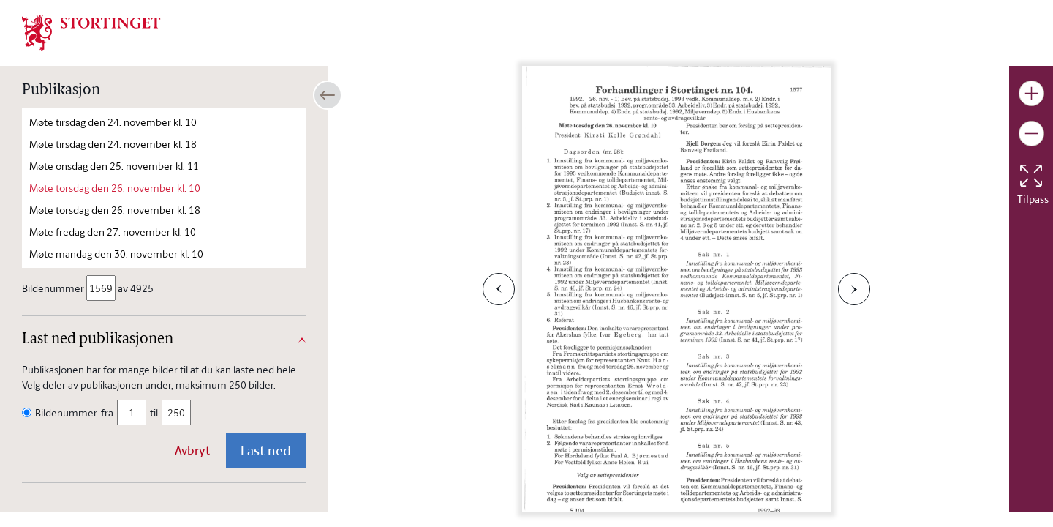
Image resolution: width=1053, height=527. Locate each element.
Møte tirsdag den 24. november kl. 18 (113, 144)
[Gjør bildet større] (1031, 93)
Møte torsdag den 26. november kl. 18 (114, 210)
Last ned (266, 450)
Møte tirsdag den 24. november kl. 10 (113, 122)
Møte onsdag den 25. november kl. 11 (114, 166)
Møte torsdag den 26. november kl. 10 (114, 188)
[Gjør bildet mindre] (1031, 133)
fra (107, 412)
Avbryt (192, 450)
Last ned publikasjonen (97, 339)
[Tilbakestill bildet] (1031, 175)
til (154, 412)
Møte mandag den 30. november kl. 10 (116, 254)
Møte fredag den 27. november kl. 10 (112, 232)
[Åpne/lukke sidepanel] (327, 95)
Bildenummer (54, 288)
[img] (91, 31)
